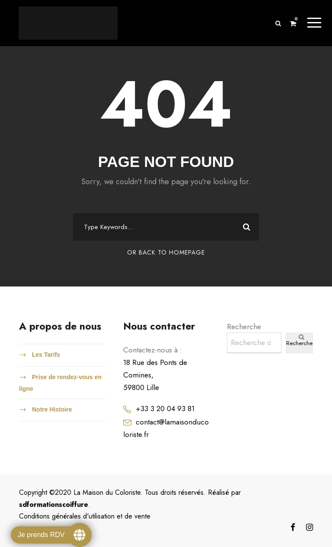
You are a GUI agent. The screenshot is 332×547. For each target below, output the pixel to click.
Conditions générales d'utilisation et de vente (84, 516)
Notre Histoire (52, 409)
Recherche (244, 326)
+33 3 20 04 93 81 (165, 408)
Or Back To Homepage (166, 252)
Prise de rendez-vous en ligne (60, 383)
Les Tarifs (46, 354)
